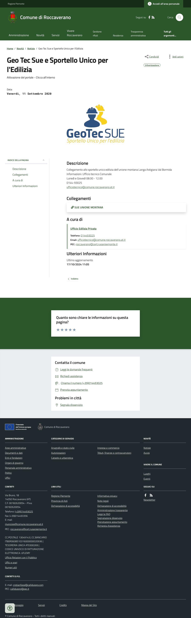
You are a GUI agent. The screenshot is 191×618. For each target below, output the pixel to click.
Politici (8, 473)
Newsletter (149, 500)
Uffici (7, 478)
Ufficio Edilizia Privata (83, 228)
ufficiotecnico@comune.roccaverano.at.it (91, 187)
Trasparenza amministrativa (138, 33)
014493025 (88, 235)
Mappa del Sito (89, 605)
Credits (63, 605)
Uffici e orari (11, 562)
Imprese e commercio (108, 448)
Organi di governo (14, 463)
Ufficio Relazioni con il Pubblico (21, 557)
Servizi (55, 35)
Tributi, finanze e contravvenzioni (114, 453)
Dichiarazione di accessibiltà (65, 506)
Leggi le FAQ (103, 514)
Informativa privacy (107, 496)
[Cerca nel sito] (178, 17)
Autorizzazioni (58, 453)
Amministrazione (19, 35)
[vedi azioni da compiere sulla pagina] (175, 56)
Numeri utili (11, 567)
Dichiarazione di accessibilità (111, 506)
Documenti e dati (14, 453)
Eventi (147, 479)
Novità (40, 35)
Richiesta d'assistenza (108, 526)
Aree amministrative (15, 448)
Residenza (118, 35)
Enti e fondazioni (13, 458)
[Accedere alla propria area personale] (163, 3)
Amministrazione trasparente (112, 510)
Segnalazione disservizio (109, 518)
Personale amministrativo (18, 468)
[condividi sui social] (151, 56)
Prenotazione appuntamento (112, 522)
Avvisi (147, 453)
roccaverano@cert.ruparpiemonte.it (97, 244)
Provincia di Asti (59, 501)
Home (10, 48)
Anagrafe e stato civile (62, 448)
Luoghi (147, 474)
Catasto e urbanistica (62, 458)
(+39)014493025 (24, 511)
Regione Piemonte (16, 3)
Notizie (31, 48)
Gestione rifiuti (97, 33)
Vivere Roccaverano (74, 33)
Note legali (103, 501)
